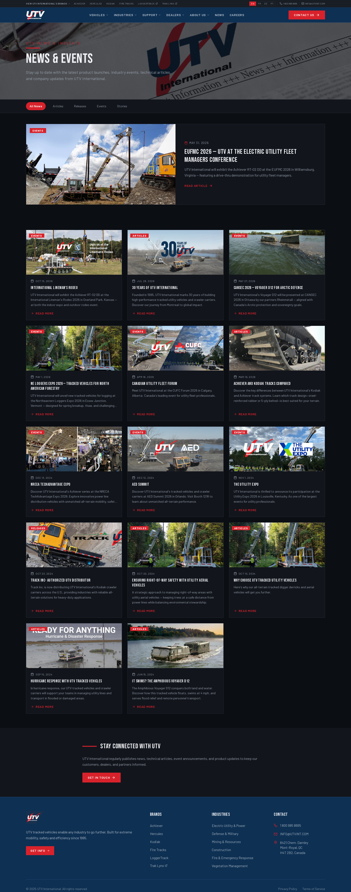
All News (36, 106)
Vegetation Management (230, 866)
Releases (80, 106)
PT (272, 3)
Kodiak (110, 3)
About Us (200, 15)
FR (259, 3)
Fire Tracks (126, 3)
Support (151, 15)
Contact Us (307, 15)
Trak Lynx (170, 3)
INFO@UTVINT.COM (313, 3)
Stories (122, 106)
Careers (237, 15)
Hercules (96, 3)
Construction (221, 850)
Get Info (40, 850)
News (219, 15)
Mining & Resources (226, 842)
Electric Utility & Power (228, 826)
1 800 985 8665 (288, 3)
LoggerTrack (159, 858)
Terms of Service (313, 889)
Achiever (79, 3)
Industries (125, 15)
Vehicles (99, 15)
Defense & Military (225, 834)
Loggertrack (148, 3)
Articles (58, 106)
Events (101, 106)
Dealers (175, 15)
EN (252, 3)
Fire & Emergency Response (232, 858)
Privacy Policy (287, 889)
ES (265, 3)
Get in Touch (101, 777)
